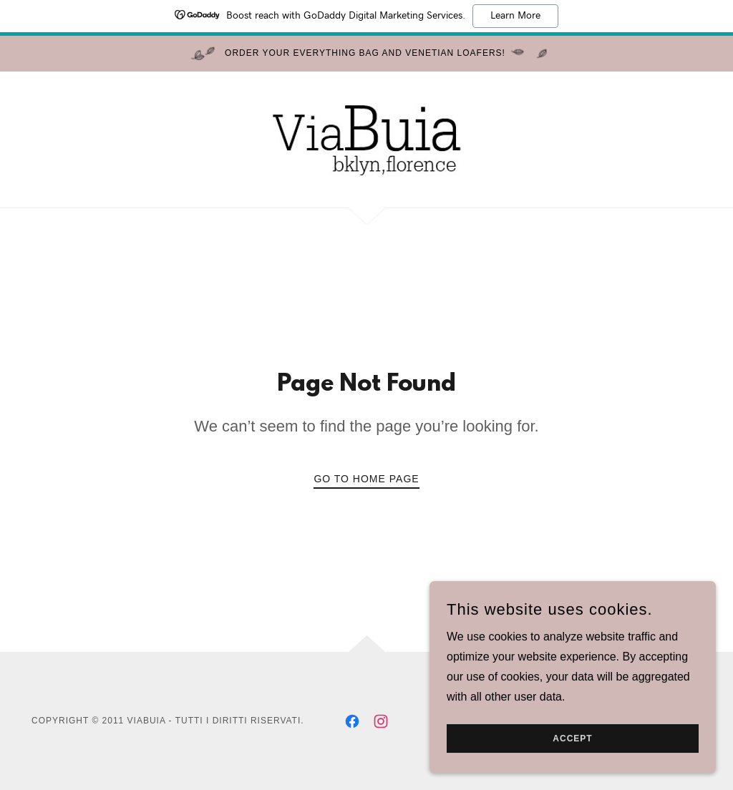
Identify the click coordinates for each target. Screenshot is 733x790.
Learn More (515, 16)
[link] (366, 138)
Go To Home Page (366, 478)
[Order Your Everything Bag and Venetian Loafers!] (366, 53)
